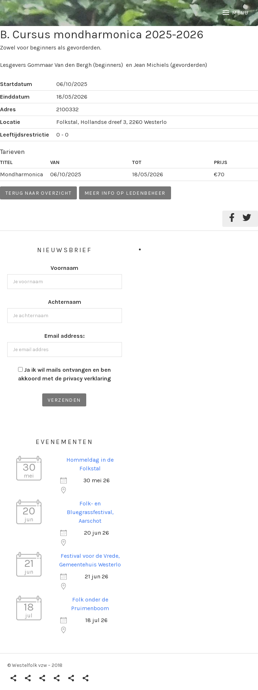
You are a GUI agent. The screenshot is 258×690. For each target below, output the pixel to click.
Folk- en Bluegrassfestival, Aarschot (90, 512)
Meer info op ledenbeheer (125, 193)
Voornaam (64, 267)
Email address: (64, 335)
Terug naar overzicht (38, 193)
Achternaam (64, 301)
